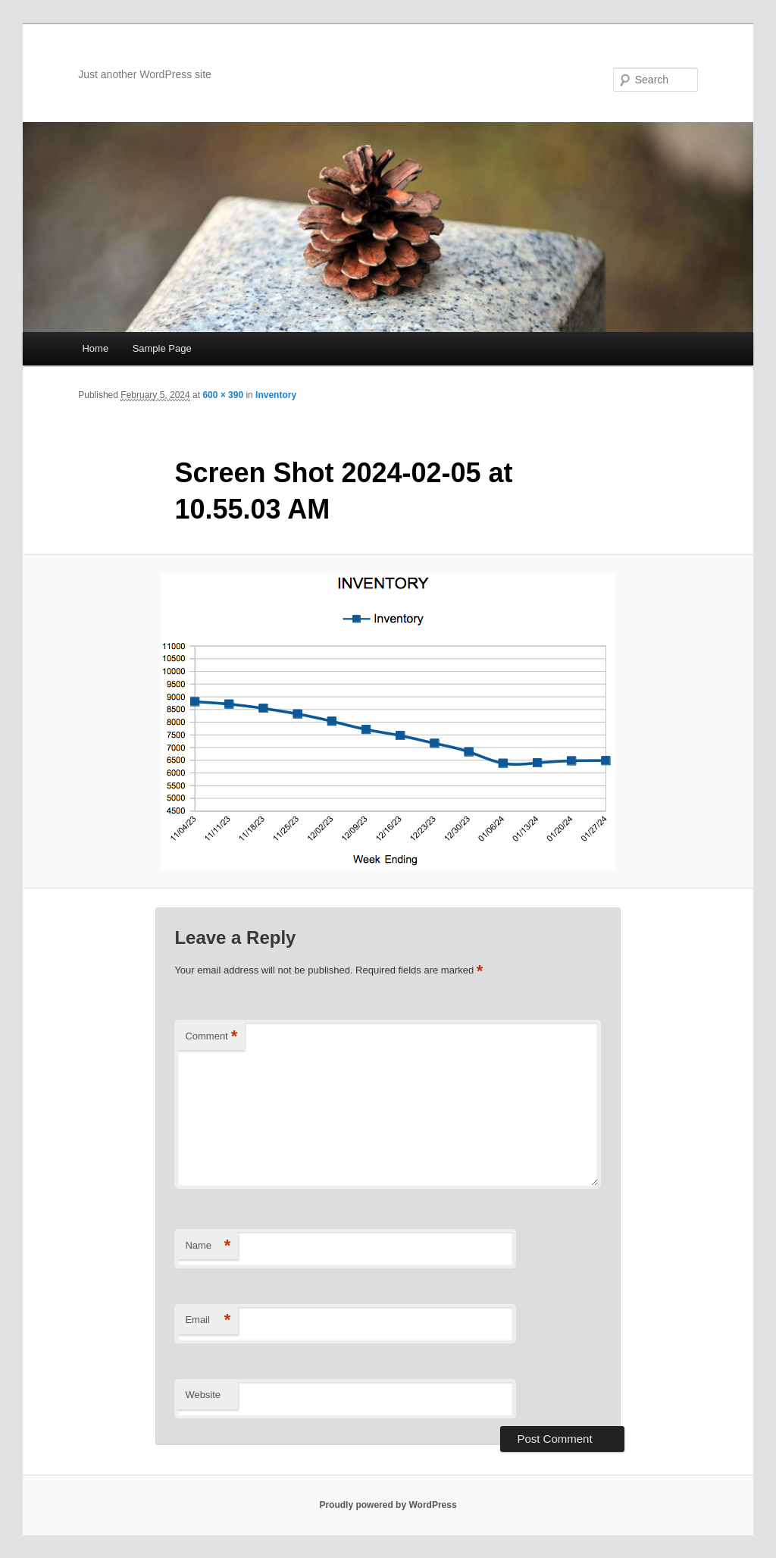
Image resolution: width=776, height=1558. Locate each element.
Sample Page (162, 348)
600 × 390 (222, 395)
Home (95, 348)
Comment (211, 1037)
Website (203, 1394)
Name (207, 1246)
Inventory (275, 395)
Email (207, 1320)
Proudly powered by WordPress (387, 1505)
